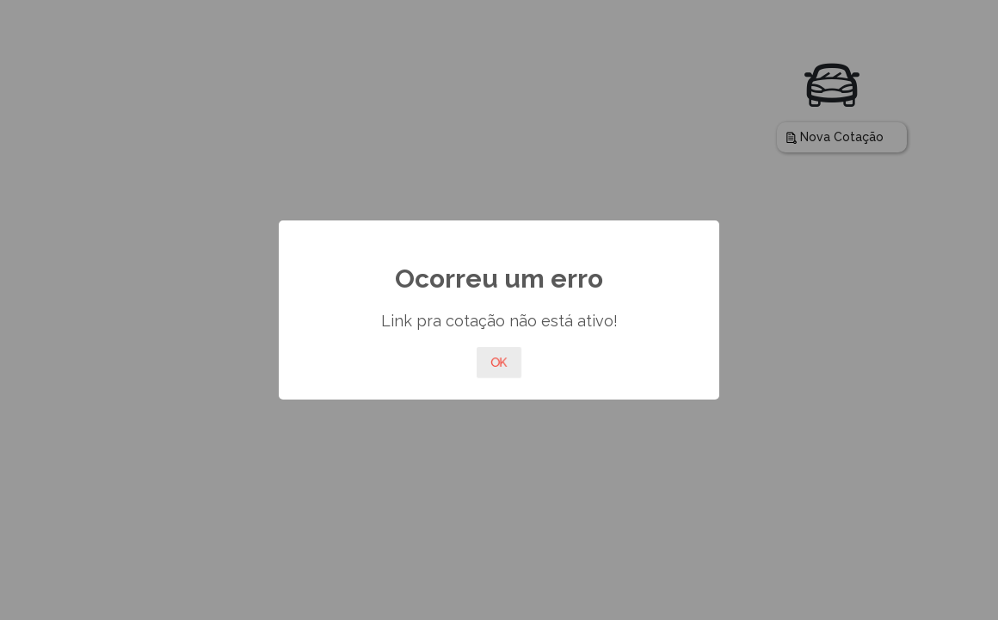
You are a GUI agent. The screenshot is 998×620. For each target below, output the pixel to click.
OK (499, 362)
